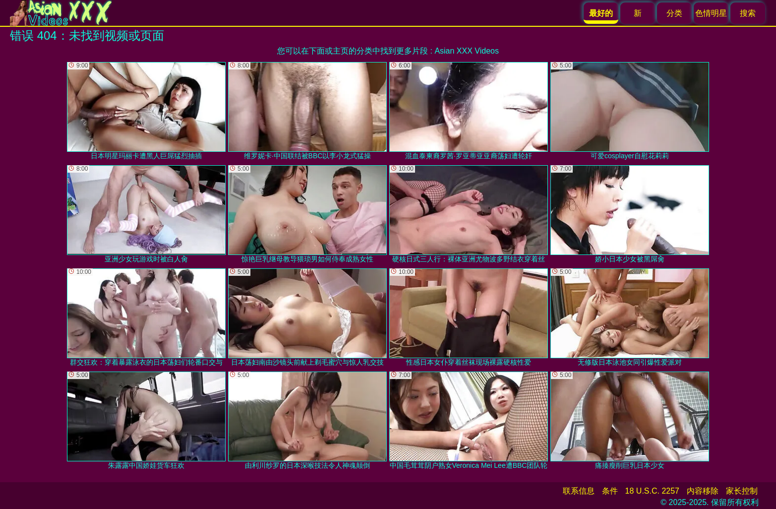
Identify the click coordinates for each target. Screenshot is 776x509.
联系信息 (579, 491)
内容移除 (702, 491)
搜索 (748, 13)
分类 (674, 13)
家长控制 (742, 491)
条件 (610, 491)
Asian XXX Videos (466, 51)
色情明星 (711, 13)
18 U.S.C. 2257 (652, 491)
